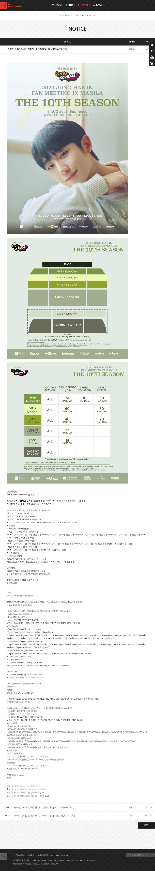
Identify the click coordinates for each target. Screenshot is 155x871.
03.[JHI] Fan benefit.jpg (19, 792)
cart (152, 63)
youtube (152, 57)
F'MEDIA (91, 16)
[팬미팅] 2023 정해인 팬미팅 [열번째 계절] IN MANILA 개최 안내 (44, 816)
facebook (152, 51)
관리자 (132, 49)
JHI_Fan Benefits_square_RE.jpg (23, 795)
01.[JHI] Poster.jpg (17, 786)
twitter (152, 45)
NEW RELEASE (66, 16)
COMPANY (57, 5)
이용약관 (31, 855)
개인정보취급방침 (19, 855)
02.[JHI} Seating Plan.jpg (20, 789)
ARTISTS (70, 5)
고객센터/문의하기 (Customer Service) (52, 855)
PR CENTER (84, 5)
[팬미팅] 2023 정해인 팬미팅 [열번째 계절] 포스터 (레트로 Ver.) (43, 807)
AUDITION (98, 5)
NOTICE (79, 16)
